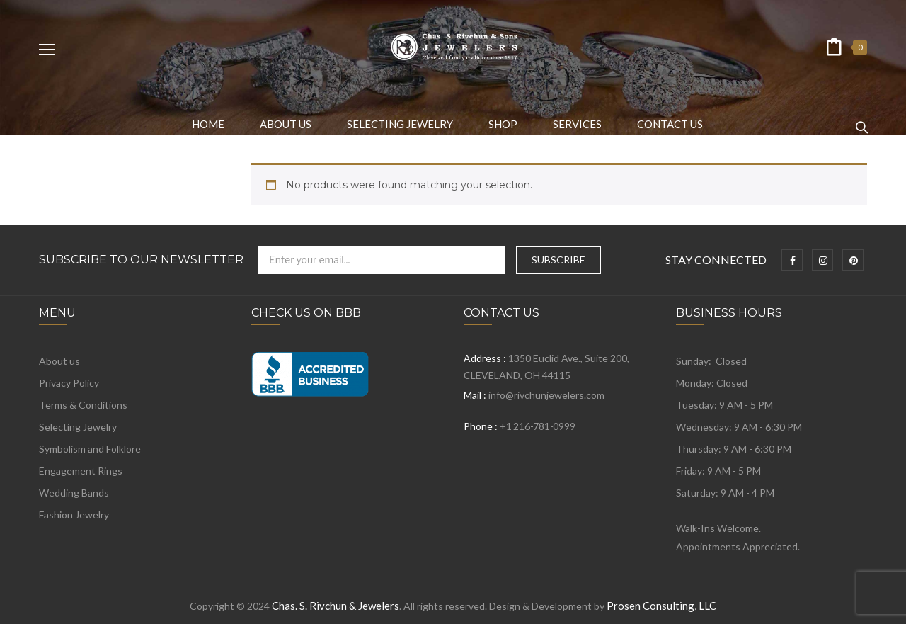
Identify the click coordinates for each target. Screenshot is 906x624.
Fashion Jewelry (74, 515)
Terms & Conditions (83, 405)
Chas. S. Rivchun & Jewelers (335, 605)
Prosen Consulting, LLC (661, 605)
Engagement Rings (80, 471)
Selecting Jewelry (78, 427)
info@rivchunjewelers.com (546, 395)
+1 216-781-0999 (537, 426)
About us (59, 361)
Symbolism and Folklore (90, 449)
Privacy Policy (69, 383)
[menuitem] (208, 124)
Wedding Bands (74, 493)
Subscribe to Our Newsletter (141, 260)
